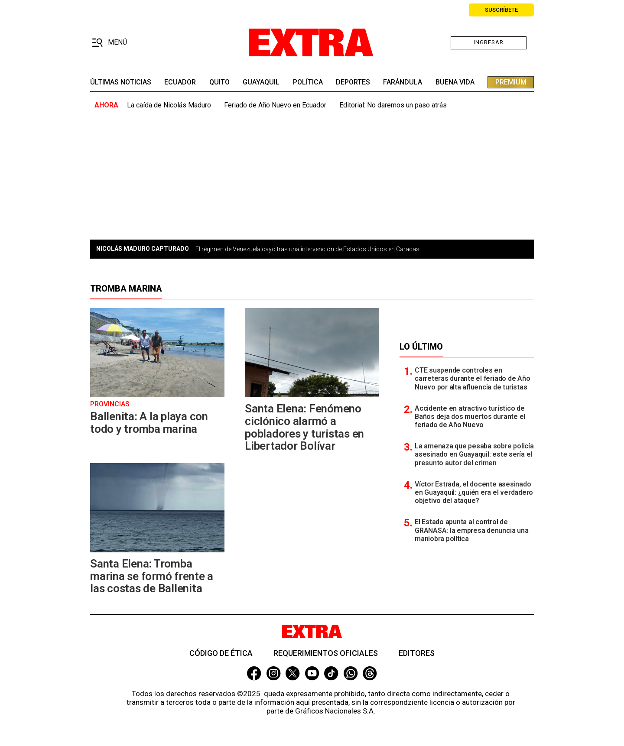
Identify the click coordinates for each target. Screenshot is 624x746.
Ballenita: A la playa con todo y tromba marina (149, 422)
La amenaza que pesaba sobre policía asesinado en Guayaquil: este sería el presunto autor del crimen (474, 454)
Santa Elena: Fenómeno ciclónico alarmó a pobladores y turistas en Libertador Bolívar (304, 427)
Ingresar (489, 42)
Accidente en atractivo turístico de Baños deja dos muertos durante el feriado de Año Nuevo (470, 416)
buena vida (455, 82)
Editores (417, 653)
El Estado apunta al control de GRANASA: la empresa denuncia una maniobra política (471, 530)
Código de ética (221, 653)
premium (510, 82)
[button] (109, 43)
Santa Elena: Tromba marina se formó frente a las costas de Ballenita (151, 576)
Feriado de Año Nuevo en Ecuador (275, 105)
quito (219, 82)
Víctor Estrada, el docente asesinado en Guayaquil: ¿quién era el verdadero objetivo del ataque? (474, 492)
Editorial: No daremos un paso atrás (393, 105)
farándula (402, 82)
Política (308, 82)
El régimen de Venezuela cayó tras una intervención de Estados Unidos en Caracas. (308, 249)
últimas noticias (120, 82)
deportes (353, 82)
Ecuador (180, 82)
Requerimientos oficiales (325, 653)
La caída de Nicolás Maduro (169, 105)
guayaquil (261, 82)
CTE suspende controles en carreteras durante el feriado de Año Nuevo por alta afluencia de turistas (472, 378)
